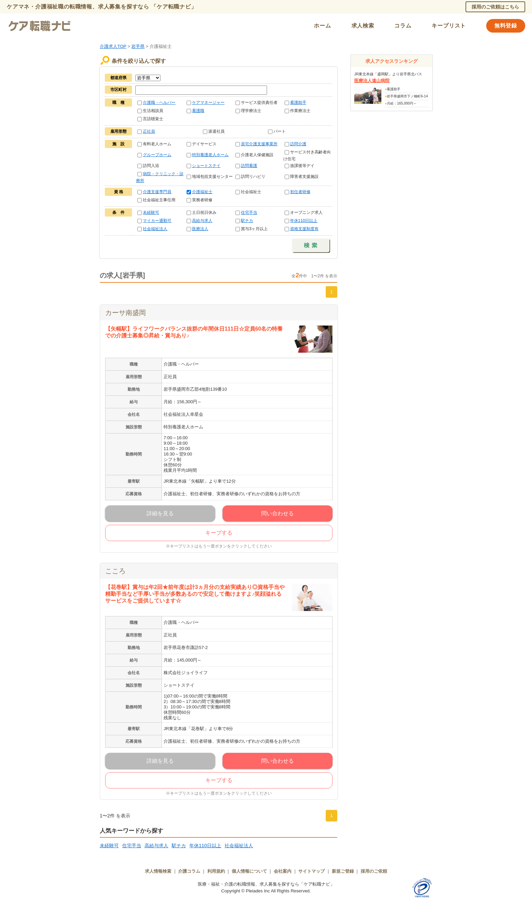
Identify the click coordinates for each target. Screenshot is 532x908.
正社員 (149, 131)
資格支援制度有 (304, 228)
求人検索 (363, 26)
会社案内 (282, 871)
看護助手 (298, 102)
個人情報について (249, 871)
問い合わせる (277, 513)
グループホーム (157, 154)
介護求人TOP (113, 46)
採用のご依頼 (374, 871)
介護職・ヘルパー (159, 102)
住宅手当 (249, 212)
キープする (218, 533)
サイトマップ (311, 871)
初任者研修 (300, 191)
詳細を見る (160, 513)
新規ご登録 (343, 871)
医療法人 (200, 228)
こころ (115, 571)
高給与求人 (202, 220)
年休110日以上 (304, 220)
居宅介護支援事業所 (259, 144)
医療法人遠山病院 (372, 80)
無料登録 (505, 26)
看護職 (198, 110)
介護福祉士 (202, 191)
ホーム (322, 26)
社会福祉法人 (155, 228)
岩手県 (138, 46)
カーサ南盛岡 (125, 312)
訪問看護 (249, 165)
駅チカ (247, 220)
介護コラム (189, 871)
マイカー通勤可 (157, 220)
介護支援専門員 (157, 191)
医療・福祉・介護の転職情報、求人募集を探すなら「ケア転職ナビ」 (266, 884)
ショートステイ (206, 165)
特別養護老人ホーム (210, 154)
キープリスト (449, 26)
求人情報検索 (158, 871)
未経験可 (151, 212)
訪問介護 (298, 144)
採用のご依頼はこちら (495, 7)
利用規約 (216, 871)
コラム (402, 26)
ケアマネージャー (208, 102)
